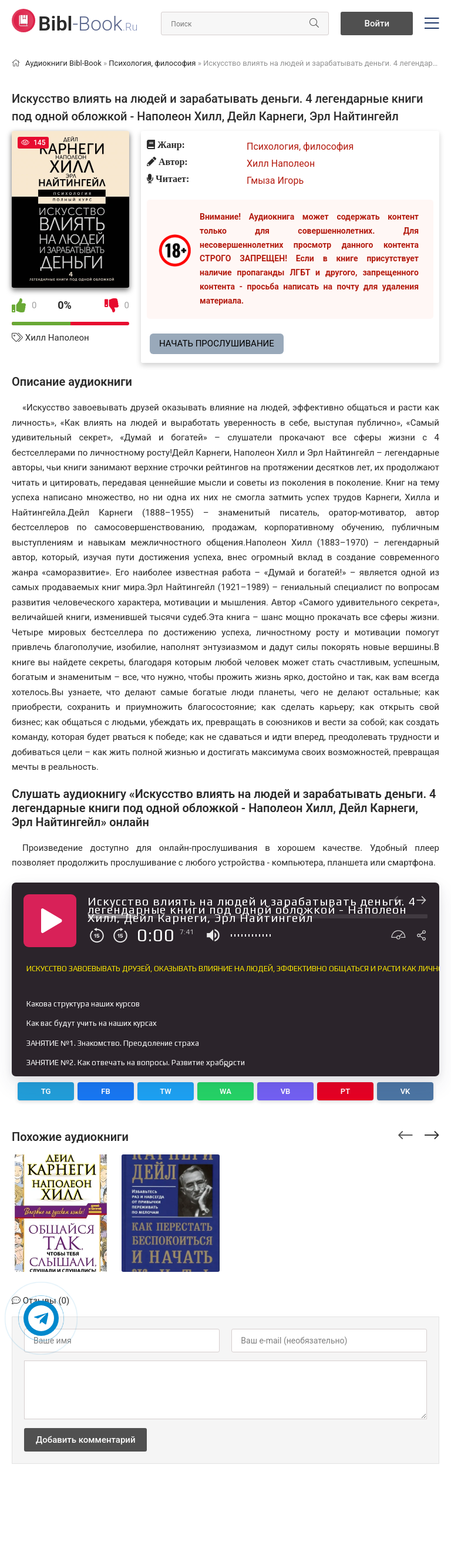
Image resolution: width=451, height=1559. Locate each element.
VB (286, 1091)
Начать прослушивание (216, 343)
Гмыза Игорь (275, 180)
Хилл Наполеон (57, 337)
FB (105, 1091)
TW (165, 1091)
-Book (87, 23)
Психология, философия (300, 146)
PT (345, 1091)
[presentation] (405, 1133)
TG (46, 1091)
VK (405, 1091)
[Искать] (314, 23)
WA (225, 1091)
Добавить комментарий (85, 1440)
